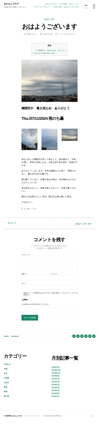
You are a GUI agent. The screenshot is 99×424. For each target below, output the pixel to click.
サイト (23, 286)
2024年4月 (55, 390)
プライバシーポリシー (59, 7)
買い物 (6, 399)
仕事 (5, 371)
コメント (25, 257)
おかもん (34, 37)
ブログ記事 (63, 4)
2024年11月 (56, 376)
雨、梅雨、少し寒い (31, 211)
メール (53, 276)
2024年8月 (55, 379)
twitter (7, 339)
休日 (53, 22)
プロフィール (74, 4)
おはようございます (71, 9)
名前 (23, 276)
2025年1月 (55, 370)
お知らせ (47, 22)
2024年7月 (55, 381)
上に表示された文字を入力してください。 (35, 307)
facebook (16, 339)
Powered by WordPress (56, 418)
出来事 (6, 381)
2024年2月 (55, 396)
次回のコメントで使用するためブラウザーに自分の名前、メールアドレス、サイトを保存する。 (50, 296)
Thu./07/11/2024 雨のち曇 (43, 56)
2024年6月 (55, 384)
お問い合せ (74, 7)
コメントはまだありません (67, 37)
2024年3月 (55, 393)
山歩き (6, 385)
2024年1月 (55, 399)
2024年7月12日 (47, 37)
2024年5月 (55, 387)
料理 (5, 394)
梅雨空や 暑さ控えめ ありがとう (51, 53)
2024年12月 (56, 373)
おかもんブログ (12, 5)
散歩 (5, 390)
